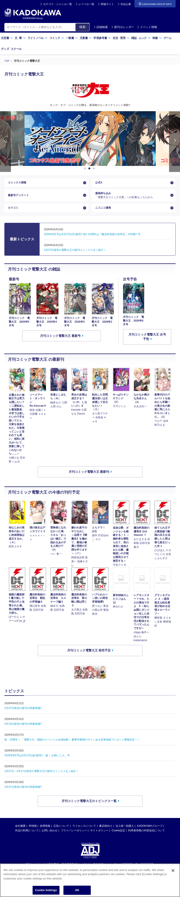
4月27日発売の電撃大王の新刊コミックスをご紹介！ (75, 256)
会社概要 (20, 832)
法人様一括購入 (124, 832)
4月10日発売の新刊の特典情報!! (23, 730)
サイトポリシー (99, 836)
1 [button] (85, 168)
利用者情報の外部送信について (146, 836)
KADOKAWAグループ (149, 832)
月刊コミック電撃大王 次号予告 (147, 343)
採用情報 (45, 832)
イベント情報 (147, 27)
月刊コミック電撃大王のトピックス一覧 (89, 807)
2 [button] (90, 168)
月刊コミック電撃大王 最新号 (60, 342)
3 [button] (94, 168)
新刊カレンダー (122, 27)
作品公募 (126, 4)
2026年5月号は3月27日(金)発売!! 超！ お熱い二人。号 (37, 761)
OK (77, 890)
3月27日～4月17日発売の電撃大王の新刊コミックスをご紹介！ (41, 777)
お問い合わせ (50, 836)
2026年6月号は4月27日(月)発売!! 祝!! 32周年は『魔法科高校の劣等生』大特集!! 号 (92, 240)
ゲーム (168, 38)
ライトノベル (38, 38)
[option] (90, 138)
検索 (82, 27)
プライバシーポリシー (74, 836)
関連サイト (107, 4)
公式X (99, 183)
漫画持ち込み (132, 198)
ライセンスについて (84, 832)
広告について (61, 832)
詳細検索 (100, 27)
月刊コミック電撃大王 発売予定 (89, 656)
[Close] (173, 870)
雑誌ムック (141, 38)
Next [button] (174, 141)
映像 (157, 38)
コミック (56, 38)
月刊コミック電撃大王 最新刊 (89, 478)
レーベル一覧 (86, 4)
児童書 (86, 38)
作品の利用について (27, 836)
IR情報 (33, 832)
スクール (16, 49)
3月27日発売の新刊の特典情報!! (23, 793)
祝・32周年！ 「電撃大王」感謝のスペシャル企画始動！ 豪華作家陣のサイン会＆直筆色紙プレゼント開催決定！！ (72, 746)
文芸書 (7, 38)
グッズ (5, 49)
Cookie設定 (118, 836)
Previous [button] (5, 141)
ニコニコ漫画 (104, 213)
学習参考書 (102, 38)
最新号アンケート (20, 198)
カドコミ (14, 213)
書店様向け (105, 832)
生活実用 (121, 38)
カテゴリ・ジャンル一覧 (57, 4)
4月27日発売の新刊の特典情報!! (23, 714)
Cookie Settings (46, 890)
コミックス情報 (18, 183)
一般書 (72, 38)
